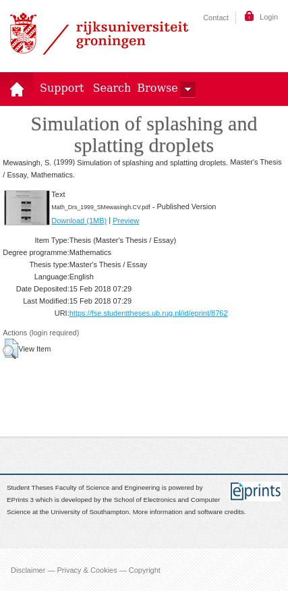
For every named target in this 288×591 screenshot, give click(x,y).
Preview (126, 221)
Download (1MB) (79, 221)
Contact (216, 17)
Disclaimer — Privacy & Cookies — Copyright (86, 569)
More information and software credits (188, 512)
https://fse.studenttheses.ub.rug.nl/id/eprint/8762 (148, 313)
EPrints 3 (20, 499)
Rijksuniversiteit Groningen (99, 34)
